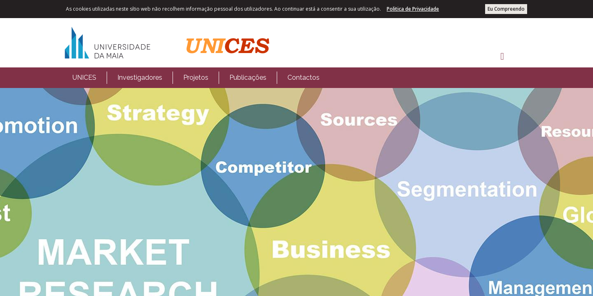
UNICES (84, 77)
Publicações (247, 77)
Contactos (303, 77)
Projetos (195, 77)
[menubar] (196, 77)
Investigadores (139, 77)
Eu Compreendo (506, 8)
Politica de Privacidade (413, 8)
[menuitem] (84, 77)
